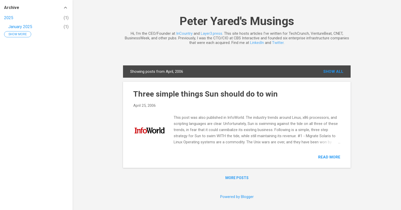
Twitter (278, 42)
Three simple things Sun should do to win (205, 93)
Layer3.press (211, 33)
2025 (8, 17)
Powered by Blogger (237, 196)
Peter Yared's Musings (237, 21)
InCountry (184, 33)
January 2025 (20, 26)
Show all (333, 71)
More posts (237, 178)
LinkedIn (257, 42)
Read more (329, 157)
